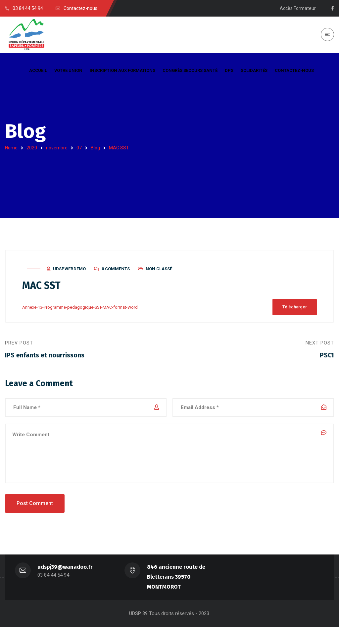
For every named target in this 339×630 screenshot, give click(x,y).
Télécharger (294, 308)
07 (79, 147)
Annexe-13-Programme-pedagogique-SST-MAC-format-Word (80, 308)
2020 (31, 147)
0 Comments (116, 270)
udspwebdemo (69, 270)
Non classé (159, 270)
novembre (57, 147)
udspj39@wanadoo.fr (65, 570)
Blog (95, 147)
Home (11, 147)
